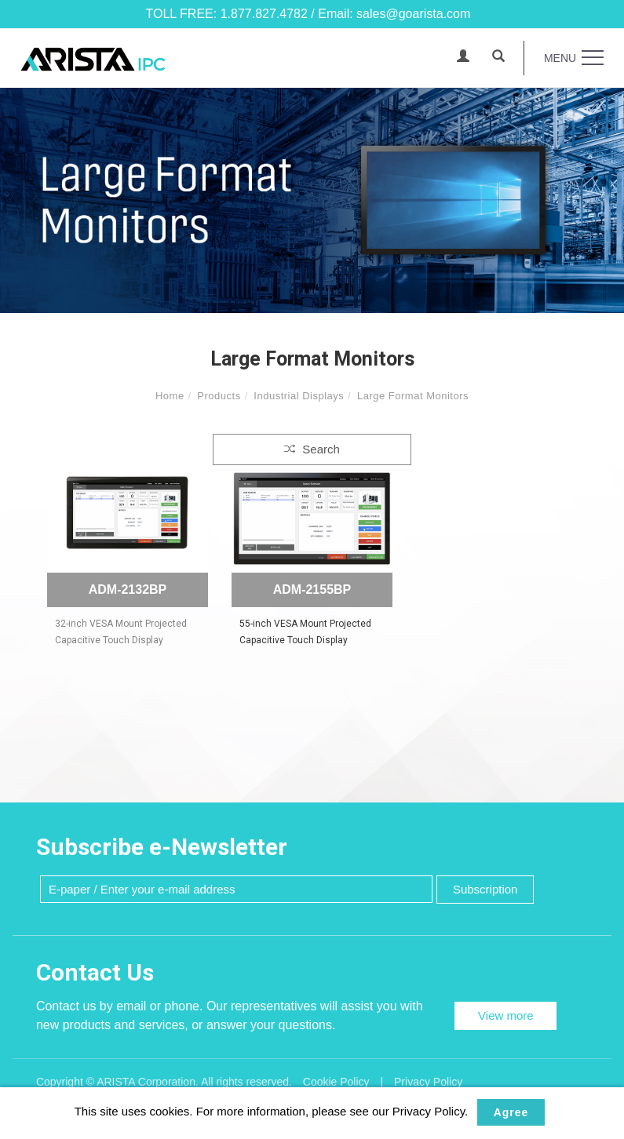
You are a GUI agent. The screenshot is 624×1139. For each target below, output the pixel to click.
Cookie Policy (336, 1081)
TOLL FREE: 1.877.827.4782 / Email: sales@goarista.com (308, 13)
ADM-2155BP (312, 589)
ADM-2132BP (128, 589)
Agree (511, 1112)
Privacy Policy (428, 1081)
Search (312, 449)
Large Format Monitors (413, 396)
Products (218, 396)
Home (169, 396)
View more (506, 1015)
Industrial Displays (299, 396)
